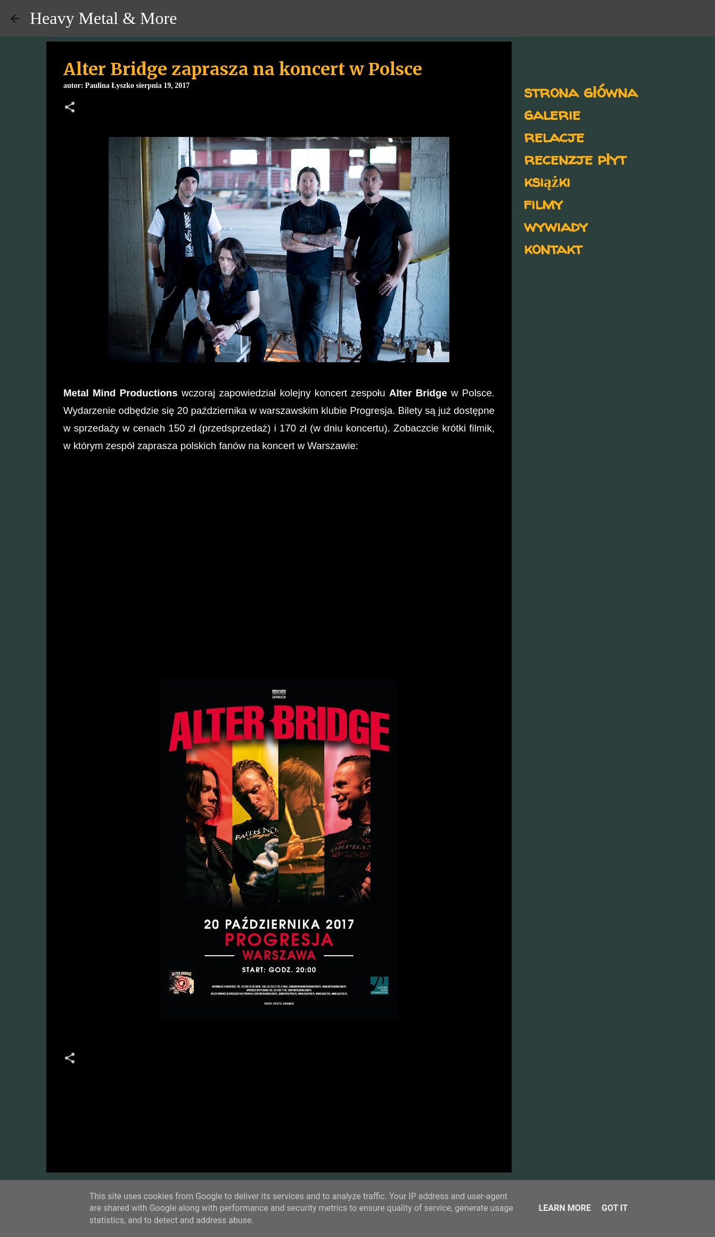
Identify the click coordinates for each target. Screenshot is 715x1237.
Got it (615, 1208)
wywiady (556, 226)
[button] (69, 108)
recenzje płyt (575, 158)
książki (547, 181)
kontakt (553, 248)
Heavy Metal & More (103, 18)
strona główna (580, 91)
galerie (552, 114)
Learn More (565, 1208)
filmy (543, 203)
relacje (554, 136)
